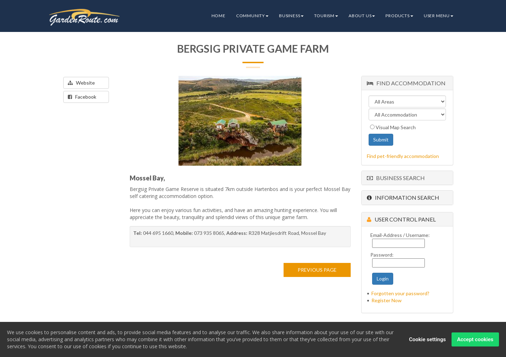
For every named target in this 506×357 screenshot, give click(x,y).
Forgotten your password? (400, 293)
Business (291, 15)
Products (399, 15)
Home (219, 15)
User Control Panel (401, 219)
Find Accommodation (406, 83)
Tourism (326, 15)
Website (81, 83)
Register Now (386, 300)
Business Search (396, 177)
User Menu (438, 15)
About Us (362, 15)
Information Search (403, 197)
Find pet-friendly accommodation (403, 156)
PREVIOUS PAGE (317, 270)
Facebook (82, 97)
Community (252, 15)
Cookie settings (427, 340)
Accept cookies (475, 340)
